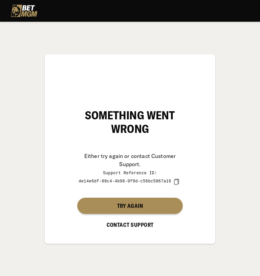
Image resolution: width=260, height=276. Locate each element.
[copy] (176, 181)
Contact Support (130, 224)
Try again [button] (130, 205)
